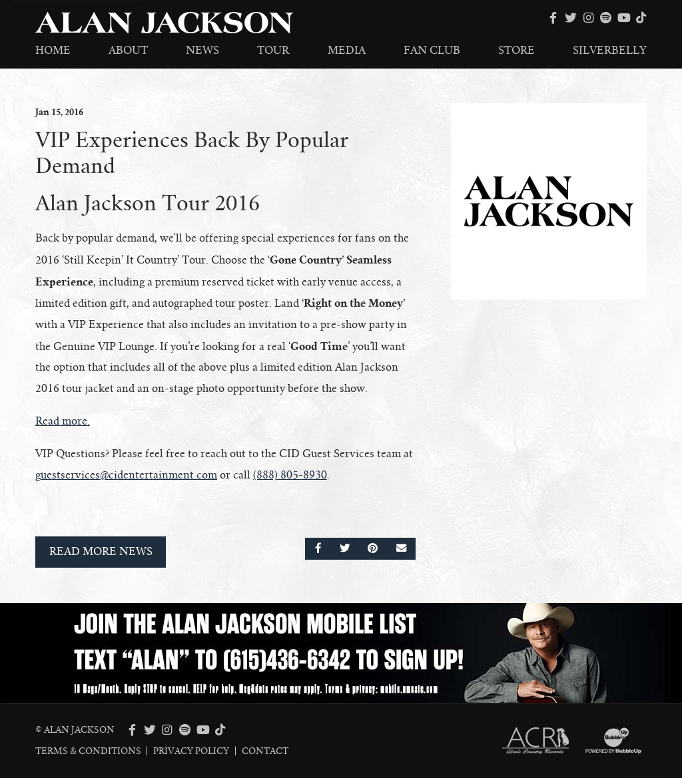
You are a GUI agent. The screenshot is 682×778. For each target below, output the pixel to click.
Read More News (101, 552)
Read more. (62, 421)
